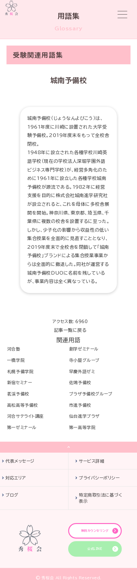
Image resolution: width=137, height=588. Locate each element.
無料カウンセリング (95, 530)
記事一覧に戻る (70, 330)
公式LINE (94, 548)
